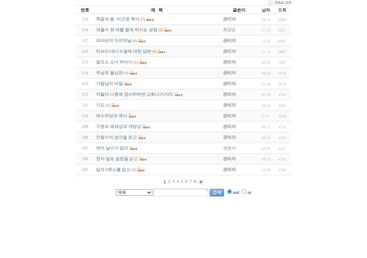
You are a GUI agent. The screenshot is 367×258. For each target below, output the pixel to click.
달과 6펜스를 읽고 (113, 169)
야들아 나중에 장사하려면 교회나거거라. (134, 94)
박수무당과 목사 (111, 115)
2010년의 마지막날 (114, 40)
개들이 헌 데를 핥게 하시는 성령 (126, 29)
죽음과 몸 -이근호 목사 (117, 19)
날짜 (266, 10)
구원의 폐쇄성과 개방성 (118, 126)
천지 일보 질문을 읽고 (117, 158)
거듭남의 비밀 (109, 83)
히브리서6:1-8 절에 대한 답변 (123, 51)
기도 (100, 105)
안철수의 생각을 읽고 (116, 137)
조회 (282, 10)
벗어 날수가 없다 (112, 147)
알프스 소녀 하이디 (114, 61)
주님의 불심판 (109, 72)
